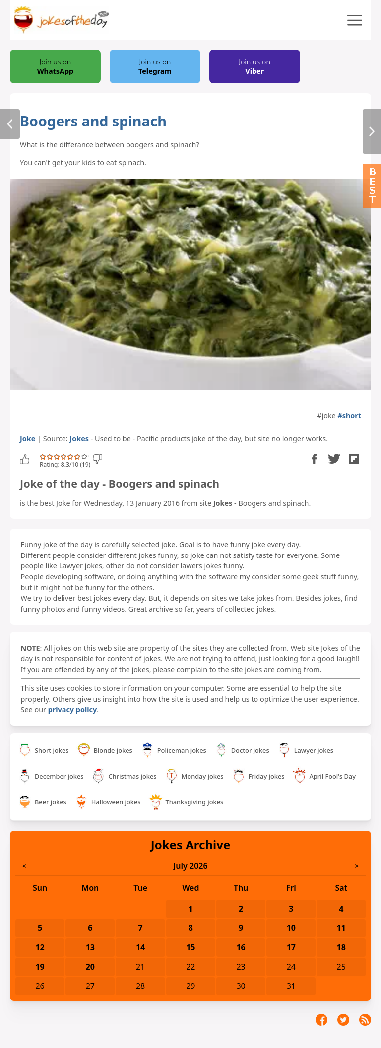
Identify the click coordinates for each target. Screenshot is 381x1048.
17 (291, 947)
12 (39, 947)
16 (240, 947)
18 (341, 947)
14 (140, 947)
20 (90, 966)
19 (39, 966)
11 (341, 928)
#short (349, 415)
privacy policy (72, 709)
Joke (27, 438)
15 (190, 947)
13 (90, 947)
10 (291, 928)
